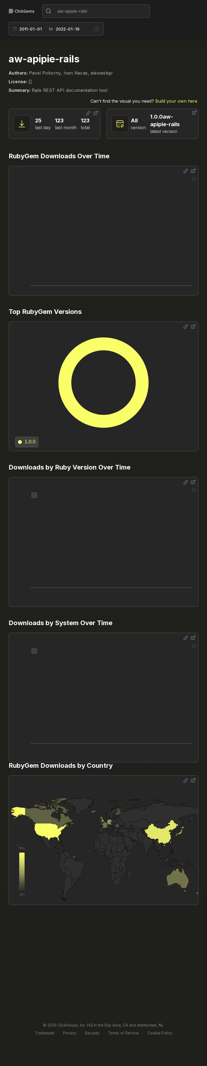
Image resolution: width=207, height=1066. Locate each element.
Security (92, 1033)
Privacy (69, 1033)
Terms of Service (123, 1033)
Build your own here (176, 101)
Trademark (44, 1033)
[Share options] (88, 113)
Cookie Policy (159, 1033)
